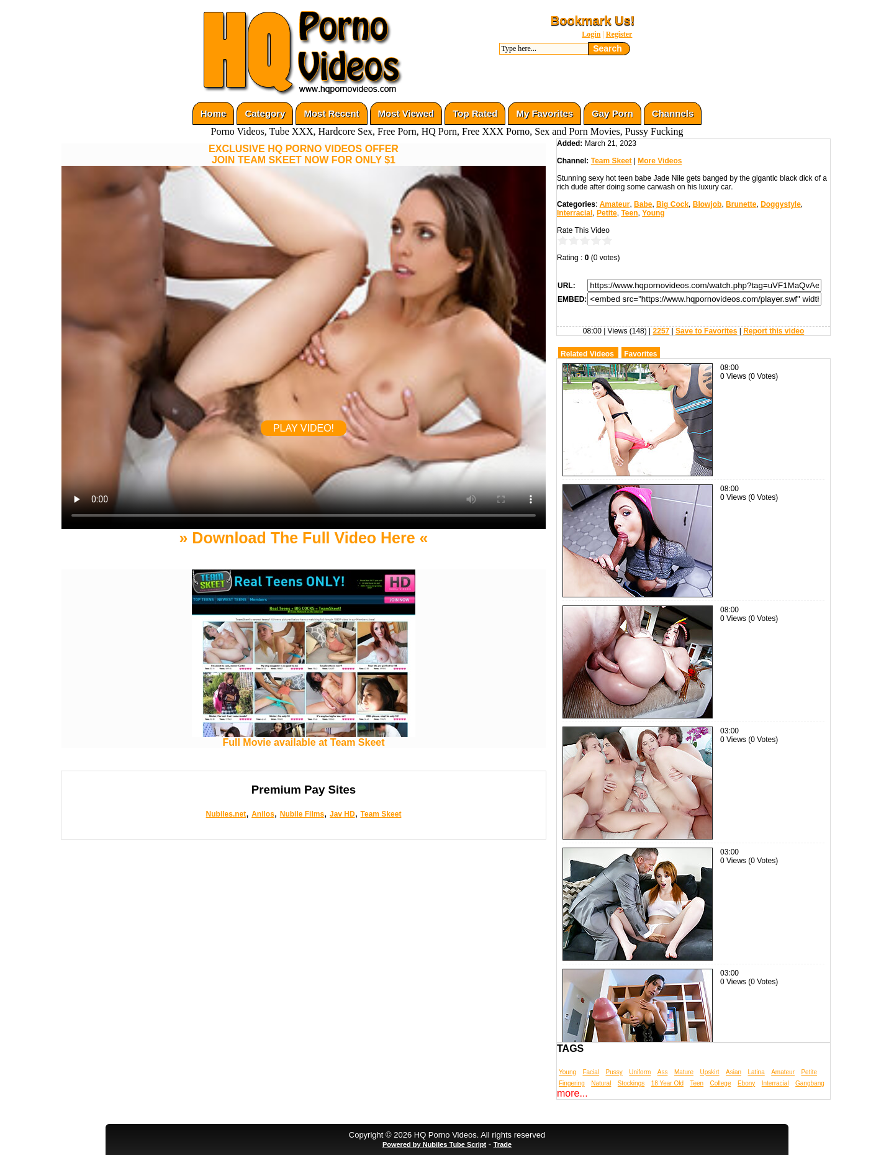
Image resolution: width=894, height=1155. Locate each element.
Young (653, 213)
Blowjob (707, 204)
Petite (607, 213)
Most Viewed (406, 113)
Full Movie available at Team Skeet (303, 738)
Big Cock (672, 204)
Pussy (614, 1072)
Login (591, 34)
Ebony (746, 1083)
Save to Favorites (706, 331)
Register (619, 34)
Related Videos (587, 354)
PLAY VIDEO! (303, 428)
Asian (733, 1072)
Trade (503, 1144)
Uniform (640, 1072)
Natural (601, 1083)
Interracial (574, 213)
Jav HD (342, 814)
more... (572, 1093)
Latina (756, 1072)
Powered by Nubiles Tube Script (434, 1144)
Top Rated (475, 113)
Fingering (572, 1083)
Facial (590, 1072)
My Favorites (544, 113)
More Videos (660, 160)
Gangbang (809, 1083)
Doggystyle (781, 204)
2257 (661, 331)
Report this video (773, 331)
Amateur (615, 204)
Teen (629, 213)
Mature (683, 1072)
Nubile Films (302, 814)
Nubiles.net (226, 814)
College (720, 1083)
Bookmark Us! (593, 20)
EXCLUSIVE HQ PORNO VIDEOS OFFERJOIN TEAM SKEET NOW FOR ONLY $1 (304, 154)
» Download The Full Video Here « (303, 537)
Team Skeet (381, 814)
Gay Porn (612, 113)
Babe (643, 204)
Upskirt (709, 1072)
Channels (673, 113)
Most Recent (331, 113)
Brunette (741, 204)
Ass (662, 1072)
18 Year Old (667, 1083)
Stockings (631, 1083)
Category (265, 113)
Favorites (640, 354)
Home (214, 113)
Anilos (262, 814)
